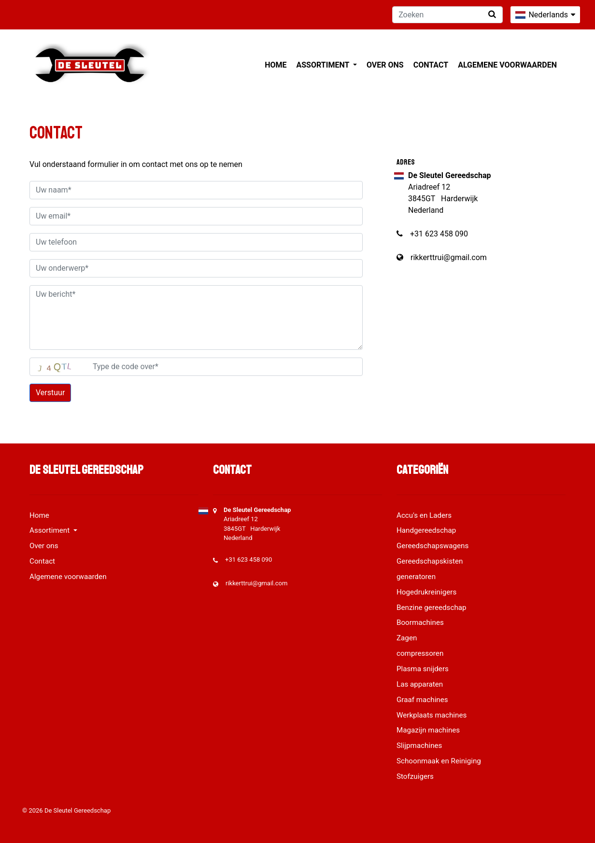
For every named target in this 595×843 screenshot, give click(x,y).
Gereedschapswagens (432, 545)
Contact (430, 64)
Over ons (385, 64)
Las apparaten (420, 684)
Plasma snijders (423, 668)
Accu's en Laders (424, 515)
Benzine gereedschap (432, 607)
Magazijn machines (428, 730)
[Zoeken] (447, 14)
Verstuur (50, 392)
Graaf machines (422, 699)
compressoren (420, 653)
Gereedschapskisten (430, 561)
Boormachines (420, 622)
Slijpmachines (419, 745)
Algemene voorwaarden (507, 64)
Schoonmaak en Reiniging (439, 761)
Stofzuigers (415, 776)
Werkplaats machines (432, 715)
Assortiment (324, 64)
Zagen (407, 638)
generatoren (416, 576)
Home (275, 64)
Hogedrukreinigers (426, 592)
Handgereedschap (426, 530)
